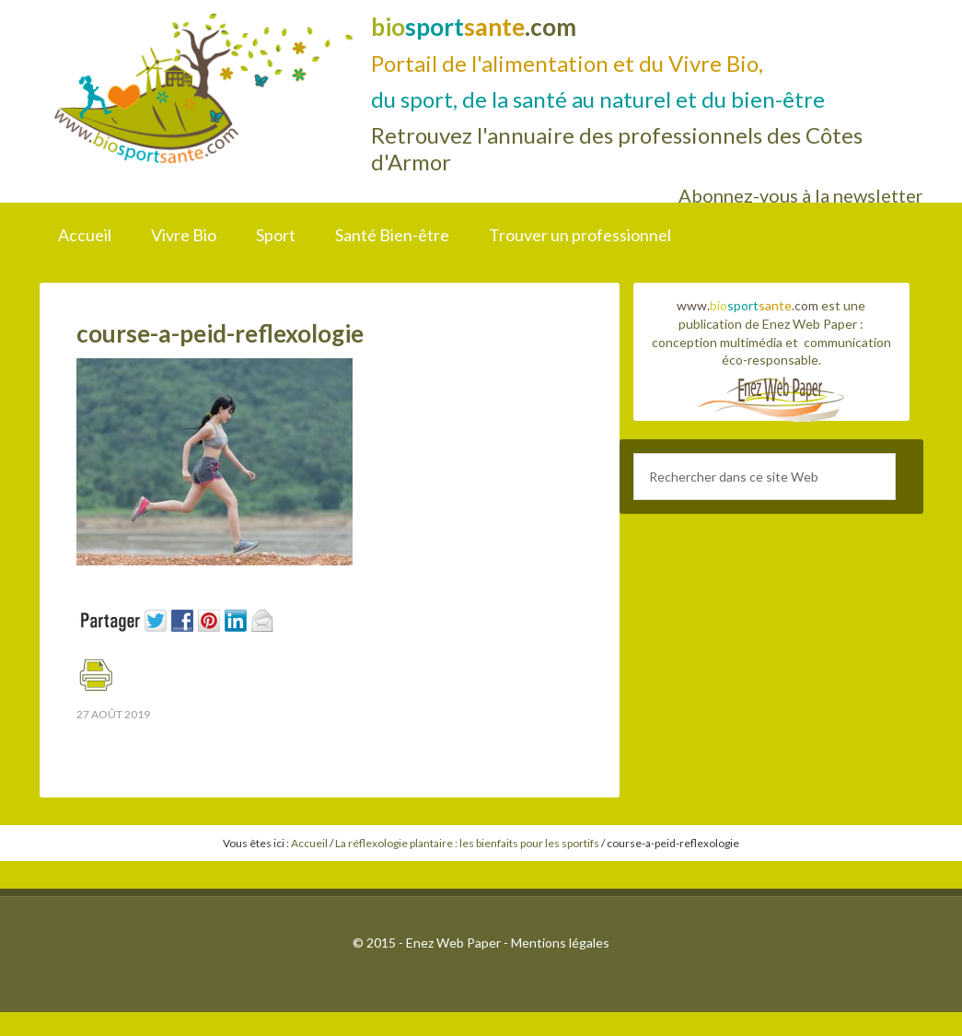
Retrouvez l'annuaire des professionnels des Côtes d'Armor (617, 148)
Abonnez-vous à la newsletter (800, 195)
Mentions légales (560, 942)
